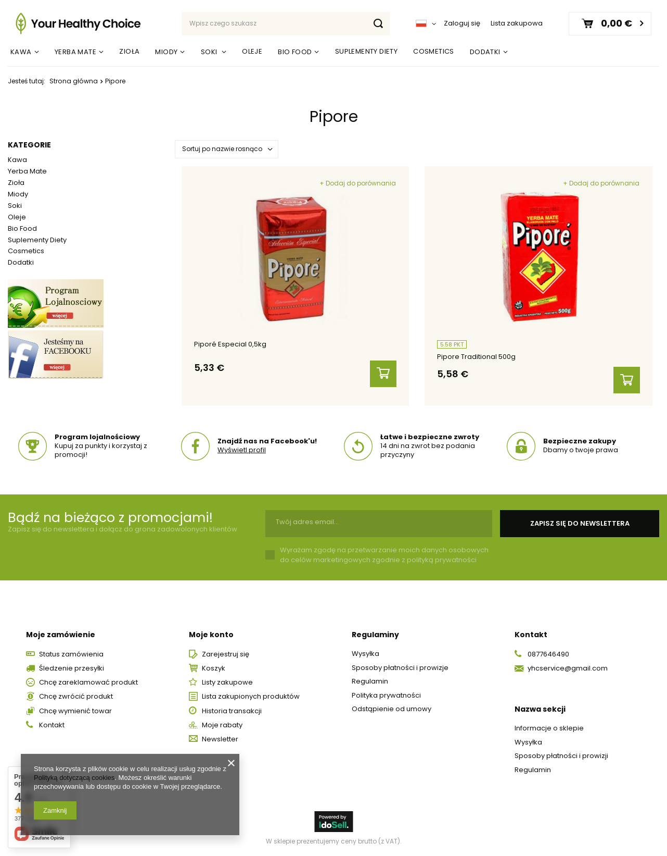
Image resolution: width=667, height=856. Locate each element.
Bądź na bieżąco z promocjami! (110, 517)
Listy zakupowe (227, 682)
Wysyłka (365, 654)
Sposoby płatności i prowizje (400, 668)
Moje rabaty (222, 725)
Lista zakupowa (517, 23)
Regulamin (370, 681)
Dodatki (485, 52)
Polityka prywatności (386, 695)
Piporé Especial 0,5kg (230, 344)
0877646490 (548, 654)
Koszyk (213, 668)
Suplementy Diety (366, 51)
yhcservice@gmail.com (568, 668)
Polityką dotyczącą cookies (74, 777)
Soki (210, 52)
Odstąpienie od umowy (391, 709)
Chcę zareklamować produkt (88, 682)
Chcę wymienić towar (75, 711)
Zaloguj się (462, 23)
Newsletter (220, 739)
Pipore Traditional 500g (476, 357)
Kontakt (52, 725)
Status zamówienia (71, 654)
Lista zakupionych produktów (251, 696)
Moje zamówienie (60, 634)
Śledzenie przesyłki (71, 668)
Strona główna (73, 81)
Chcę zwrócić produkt (76, 696)
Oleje (252, 51)
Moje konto (211, 634)
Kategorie (29, 145)
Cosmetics (433, 51)
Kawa (21, 52)
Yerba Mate (75, 52)
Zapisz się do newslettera (580, 523)
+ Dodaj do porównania (357, 183)
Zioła (129, 51)
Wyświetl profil (241, 450)
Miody (166, 52)
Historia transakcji (232, 711)
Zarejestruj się (225, 654)
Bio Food (295, 52)
